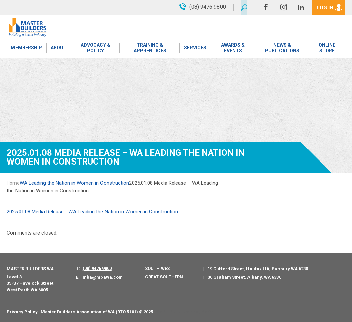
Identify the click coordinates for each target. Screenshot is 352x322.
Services (195, 48)
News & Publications (282, 48)
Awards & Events (232, 48)
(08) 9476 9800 (97, 268)
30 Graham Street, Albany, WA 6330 (244, 277)
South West (158, 268)
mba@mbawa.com (103, 277)
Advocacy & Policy (95, 48)
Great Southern (164, 276)
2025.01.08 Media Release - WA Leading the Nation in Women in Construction (92, 212)
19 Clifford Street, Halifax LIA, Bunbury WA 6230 (258, 268)
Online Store (327, 48)
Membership (26, 48)
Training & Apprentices (149, 48)
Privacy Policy (22, 311)
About (58, 48)
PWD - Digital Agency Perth (184, 311)
